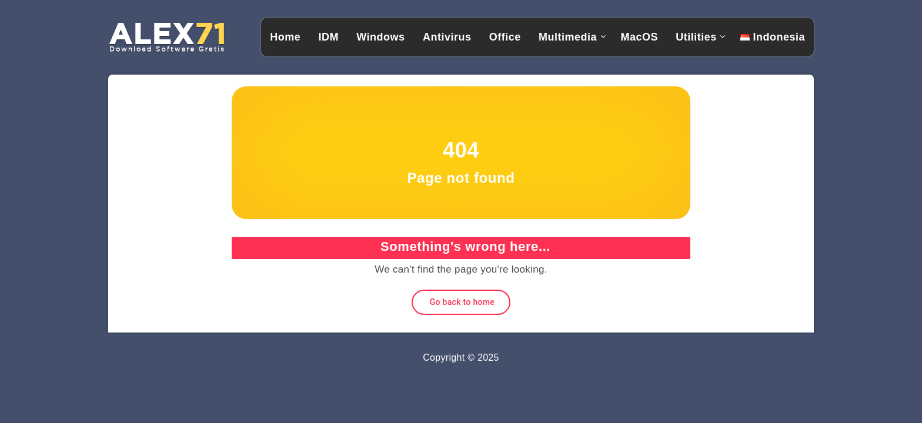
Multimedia (568, 37)
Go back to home (461, 302)
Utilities (696, 37)
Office (505, 37)
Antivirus (447, 37)
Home (285, 37)
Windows (380, 37)
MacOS (639, 37)
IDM (328, 37)
